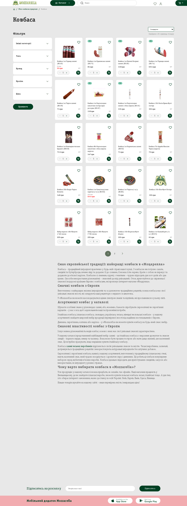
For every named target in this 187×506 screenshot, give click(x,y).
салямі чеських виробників (79, 346)
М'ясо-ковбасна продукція (28, 9)
